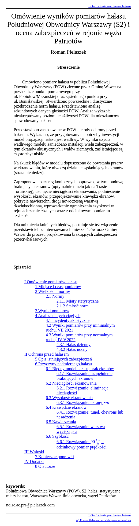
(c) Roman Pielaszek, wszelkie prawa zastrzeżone (103, 520)
